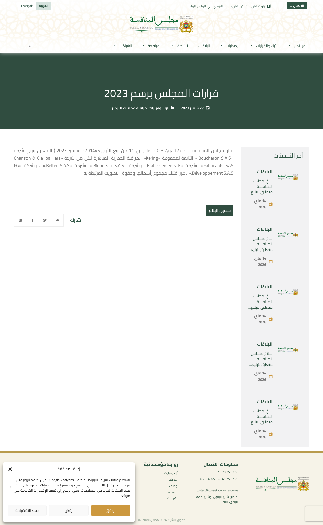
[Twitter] (45, 220)
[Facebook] (32, 220)
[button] (10, 469)
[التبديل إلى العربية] (43, 6)
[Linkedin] (20, 220)
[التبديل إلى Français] (27, 6)
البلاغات (265, 172)
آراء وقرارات (158, 108)
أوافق (110, 510)
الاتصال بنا (296, 6)
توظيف (173, 486)
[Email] (57, 220)
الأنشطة (173, 492)
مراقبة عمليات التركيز (129, 108)
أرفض (69, 510)
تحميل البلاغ (220, 210)
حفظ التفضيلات (27, 510)
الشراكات (172, 498)
